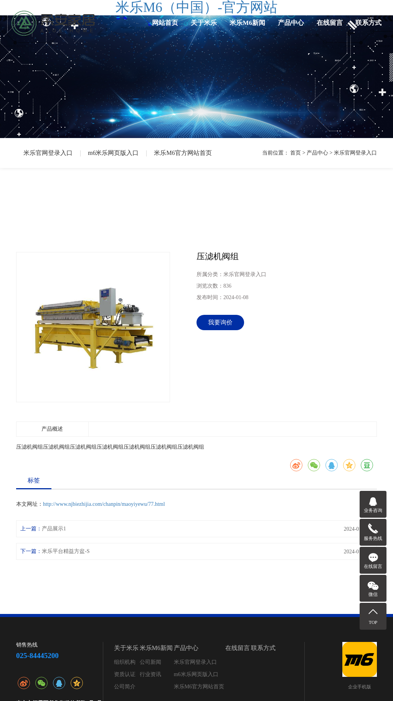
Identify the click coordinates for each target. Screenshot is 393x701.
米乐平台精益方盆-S (65, 551)
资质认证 (124, 674)
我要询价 (220, 322)
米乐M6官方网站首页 (182, 153)
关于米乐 (204, 22)
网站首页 (165, 22)
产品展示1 (54, 529)
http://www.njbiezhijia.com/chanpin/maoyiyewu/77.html (104, 504)
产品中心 (291, 22)
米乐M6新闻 (247, 22)
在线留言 (330, 22)
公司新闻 (150, 662)
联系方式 (368, 22)
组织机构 (124, 662)
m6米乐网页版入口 (113, 153)
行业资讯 (150, 674)
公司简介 (124, 686)
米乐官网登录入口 (48, 153)
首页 (295, 153)
